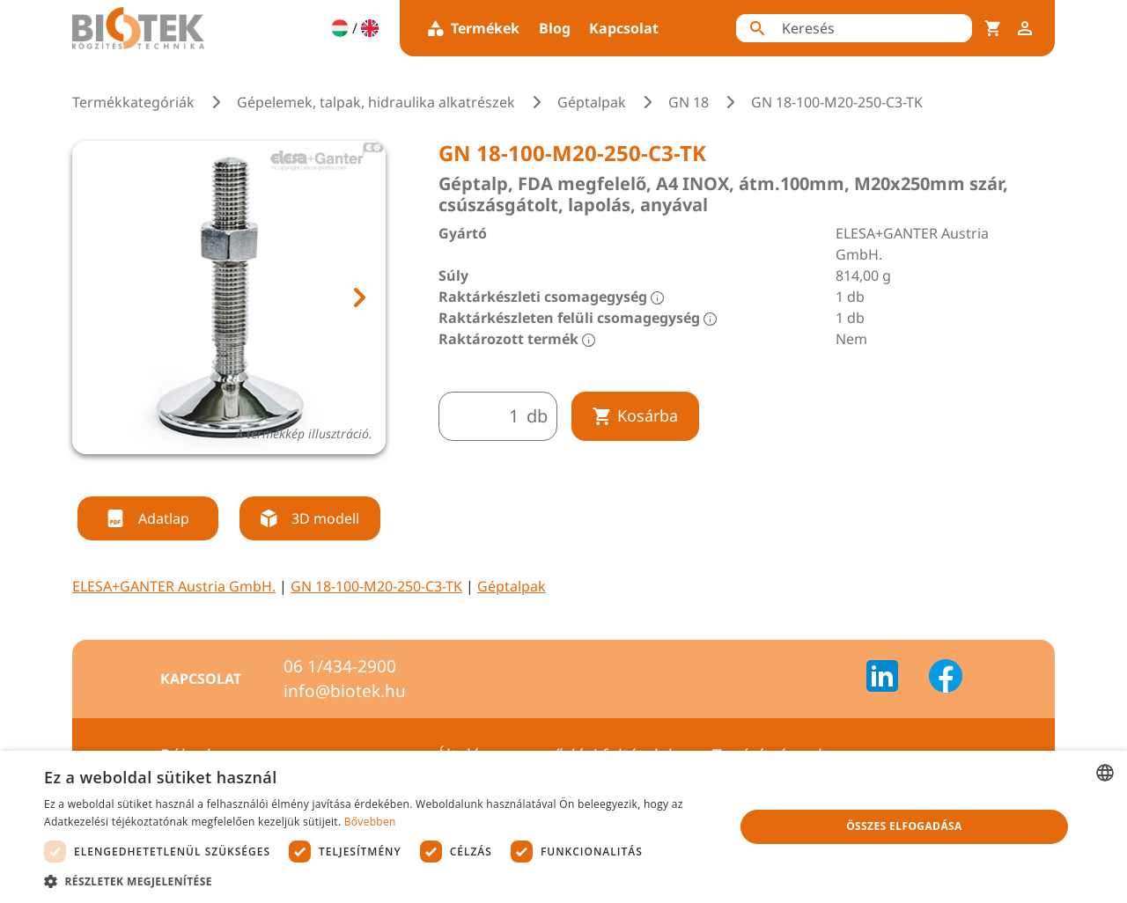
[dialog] (563, 827)
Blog (555, 28)
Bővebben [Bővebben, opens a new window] (370, 821)
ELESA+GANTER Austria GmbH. (174, 586)
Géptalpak (591, 102)
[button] (379, 881)
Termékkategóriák (133, 102)
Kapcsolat (624, 28)
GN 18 (688, 102)
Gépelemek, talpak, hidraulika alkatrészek (376, 102)
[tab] (213, 475)
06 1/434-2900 (340, 666)
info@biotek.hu (345, 690)
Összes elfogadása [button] (904, 826)
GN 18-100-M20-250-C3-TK (376, 586)
